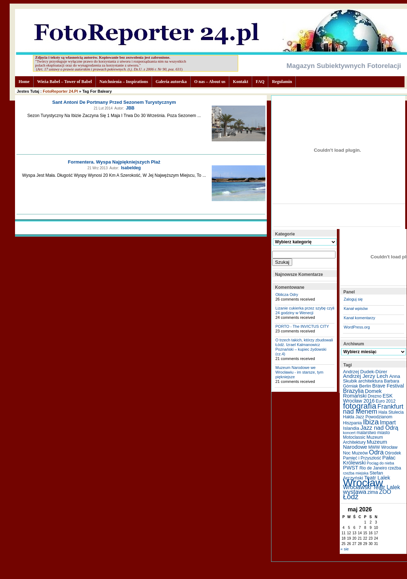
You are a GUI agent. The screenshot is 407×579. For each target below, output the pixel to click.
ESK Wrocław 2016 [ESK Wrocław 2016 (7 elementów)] (368, 398)
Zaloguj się (353, 299)
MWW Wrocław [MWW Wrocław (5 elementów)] (383, 447)
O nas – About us (209, 81)
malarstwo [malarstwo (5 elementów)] (366, 432)
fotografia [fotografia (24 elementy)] (359, 406)
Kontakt (240, 81)
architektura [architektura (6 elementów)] (370, 381)
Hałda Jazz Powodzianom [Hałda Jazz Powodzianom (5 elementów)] (367, 416)
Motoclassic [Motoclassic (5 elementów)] (354, 437)
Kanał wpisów (356, 308)
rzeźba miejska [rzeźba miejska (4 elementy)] (355, 473)
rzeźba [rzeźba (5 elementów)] (394, 468)
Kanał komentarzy (359, 318)
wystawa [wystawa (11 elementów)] (354, 491)
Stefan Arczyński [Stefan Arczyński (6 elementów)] (363, 475)
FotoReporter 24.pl (60, 91)
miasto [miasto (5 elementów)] (383, 432)
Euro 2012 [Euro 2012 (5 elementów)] (386, 401)
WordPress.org (357, 327)
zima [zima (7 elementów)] (372, 492)
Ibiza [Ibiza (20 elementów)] (371, 422)
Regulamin (282, 81)
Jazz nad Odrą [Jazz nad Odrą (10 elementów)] (379, 427)
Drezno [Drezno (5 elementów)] (375, 396)
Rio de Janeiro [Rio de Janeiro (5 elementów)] (373, 468)
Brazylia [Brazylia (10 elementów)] (353, 391)
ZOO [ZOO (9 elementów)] (385, 492)
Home (24, 81)
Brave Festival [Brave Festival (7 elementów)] (388, 386)
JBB (130, 108)
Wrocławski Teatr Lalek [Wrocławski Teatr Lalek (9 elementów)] (371, 487)
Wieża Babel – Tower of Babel (64, 81)
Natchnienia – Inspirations (123, 81)
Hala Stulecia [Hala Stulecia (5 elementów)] (391, 412)
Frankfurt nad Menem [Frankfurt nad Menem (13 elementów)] (373, 409)
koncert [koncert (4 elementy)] (349, 432)
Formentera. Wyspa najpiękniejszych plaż (114, 162)
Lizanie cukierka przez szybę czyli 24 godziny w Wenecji (304, 310)
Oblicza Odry (286, 294)
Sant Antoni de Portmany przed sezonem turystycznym (114, 102)
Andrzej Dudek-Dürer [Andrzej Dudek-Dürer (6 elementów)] (365, 371)
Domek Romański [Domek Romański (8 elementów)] (362, 393)
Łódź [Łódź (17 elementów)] (350, 497)
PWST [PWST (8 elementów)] (350, 468)
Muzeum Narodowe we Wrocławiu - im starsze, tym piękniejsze (299, 372)
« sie (344, 549)
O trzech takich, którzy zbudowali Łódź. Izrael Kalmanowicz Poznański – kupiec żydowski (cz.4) (304, 347)
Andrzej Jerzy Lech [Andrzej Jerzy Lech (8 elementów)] (365, 376)
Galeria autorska (171, 81)
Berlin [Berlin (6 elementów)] (365, 386)
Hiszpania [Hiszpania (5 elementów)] (352, 422)
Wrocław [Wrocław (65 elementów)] (363, 482)
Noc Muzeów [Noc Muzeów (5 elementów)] (355, 453)
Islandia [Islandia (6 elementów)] (351, 428)
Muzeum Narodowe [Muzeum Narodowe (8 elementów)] (365, 444)
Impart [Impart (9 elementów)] (388, 422)
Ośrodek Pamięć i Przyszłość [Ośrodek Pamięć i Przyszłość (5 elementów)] (372, 456)
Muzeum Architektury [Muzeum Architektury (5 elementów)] (363, 440)
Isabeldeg (131, 167)
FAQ (260, 81)
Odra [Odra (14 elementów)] (376, 452)
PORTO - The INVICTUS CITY (302, 326)
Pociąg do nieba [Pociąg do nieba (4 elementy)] (380, 463)
